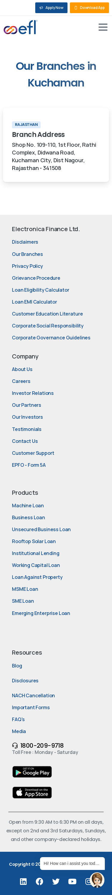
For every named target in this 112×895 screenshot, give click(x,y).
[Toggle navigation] (103, 27)
